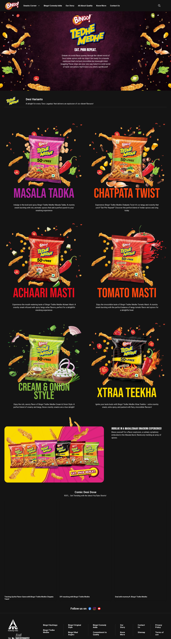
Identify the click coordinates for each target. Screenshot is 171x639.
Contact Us (115, 6)
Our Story (70, 6)
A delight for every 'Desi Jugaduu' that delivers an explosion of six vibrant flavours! (60, 104)
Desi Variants (34, 99)
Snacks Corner (30, 6)
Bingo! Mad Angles (73, 633)
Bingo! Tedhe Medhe (49, 631)
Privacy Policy (158, 626)
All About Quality (85, 6)
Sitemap (141, 632)
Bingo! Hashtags (50, 625)
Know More (101, 6)
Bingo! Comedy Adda (53, 6)
